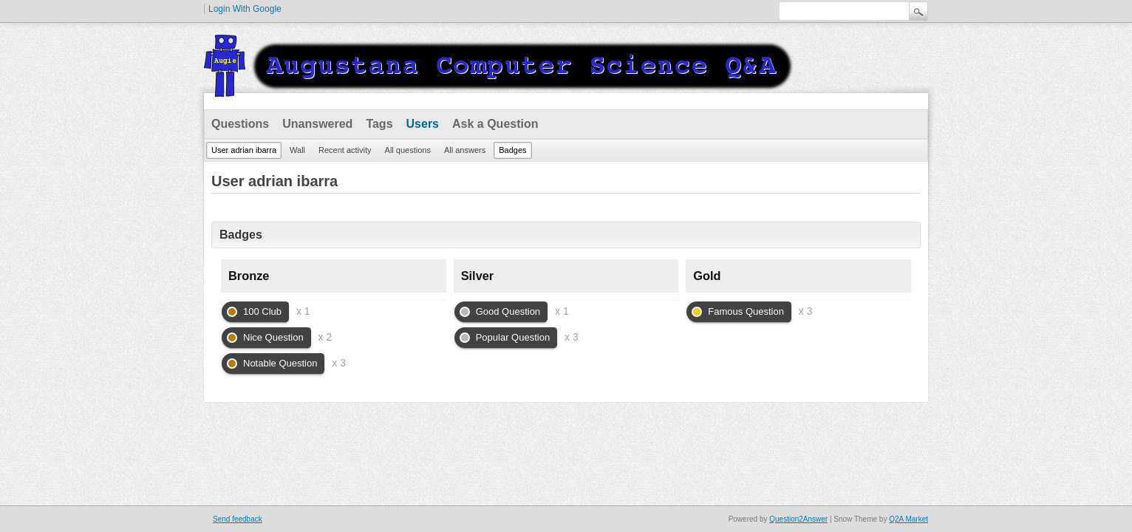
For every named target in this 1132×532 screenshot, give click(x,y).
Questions (240, 123)
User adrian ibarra (243, 150)
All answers (464, 150)
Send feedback (237, 519)
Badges (512, 150)
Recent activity (345, 150)
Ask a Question (495, 123)
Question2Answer (798, 519)
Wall (297, 150)
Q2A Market (908, 519)
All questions (408, 150)
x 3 (339, 363)
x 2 (325, 337)
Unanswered (317, 123)
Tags (379, 123)
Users (422, 123)
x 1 (303, 311)
